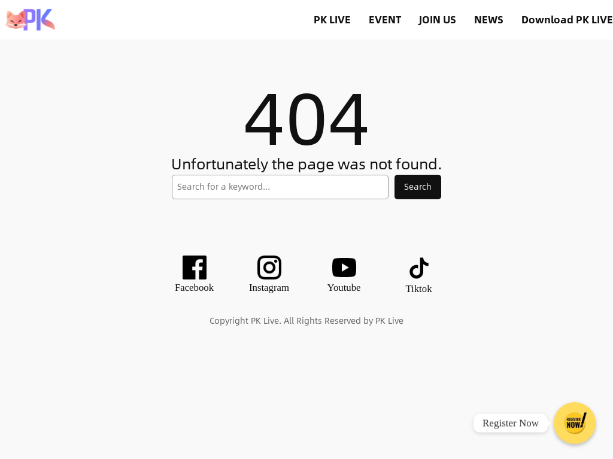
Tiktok (418, 288)
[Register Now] (575, 423)
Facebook (194, 287)
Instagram (269, 287)
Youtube (343, 287)
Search (418, 186)
